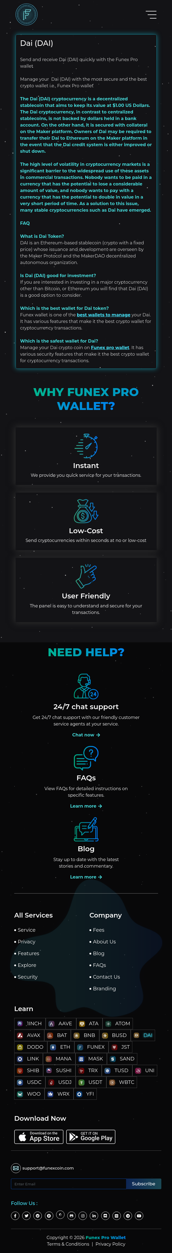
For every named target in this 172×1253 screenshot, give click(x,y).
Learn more (86, 806)
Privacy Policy (110, 1244)
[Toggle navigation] (149, 15)
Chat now (86, 735)
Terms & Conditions (69, 1244)
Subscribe (143, 1183)
